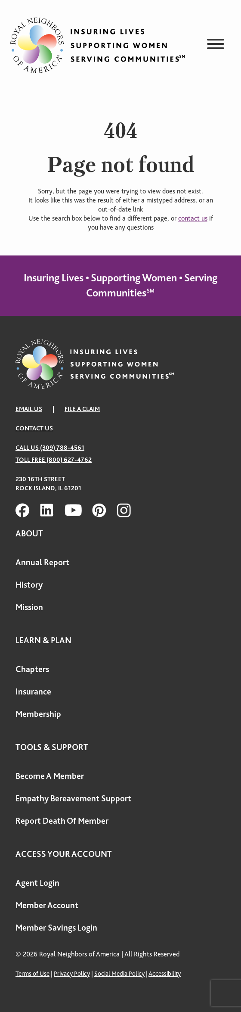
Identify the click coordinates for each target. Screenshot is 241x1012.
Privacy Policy (72, 974)
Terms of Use (32, 974)
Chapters (32, 669)
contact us (192, 218)
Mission (29, 607)
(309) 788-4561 (62, 448)
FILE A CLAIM (82, 409)
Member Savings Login (56, 928)
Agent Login (37, 883)
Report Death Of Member (61, 821)
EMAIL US (28, 409)
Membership (38, 714)
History (29, 585)
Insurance (33, 692)
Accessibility (164, 974)
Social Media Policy (119, 974)
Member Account (46, 905)
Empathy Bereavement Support (73, 798)
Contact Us (34, 428)
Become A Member (49, 776)
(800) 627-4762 (69, 460)
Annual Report (42, 562)
